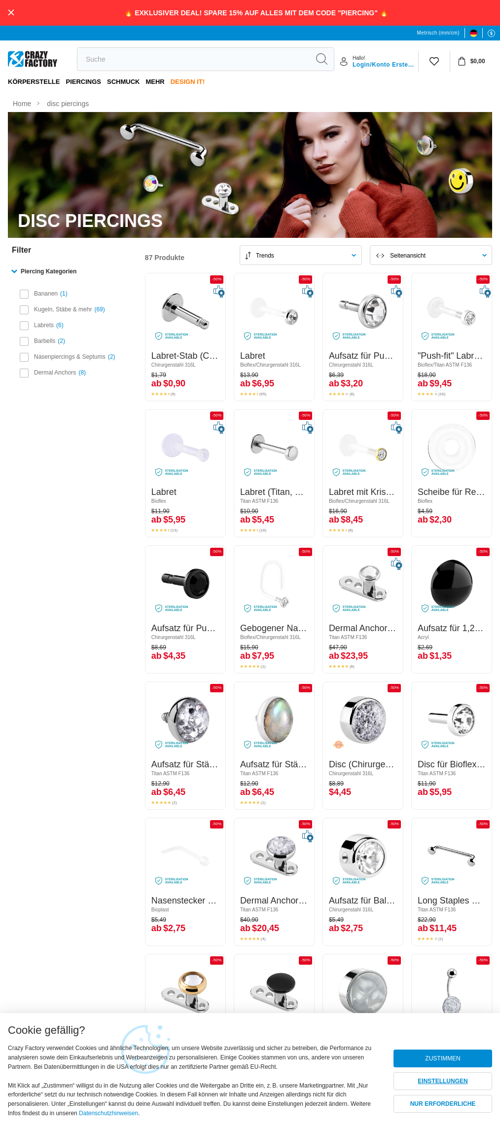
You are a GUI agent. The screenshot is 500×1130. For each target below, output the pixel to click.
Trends (265, 255)
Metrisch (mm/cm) (438, 33)
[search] (193, 59)
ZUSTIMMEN (442, 1058)
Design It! (188, 81)
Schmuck (123, 81)
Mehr (154, 81)
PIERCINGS (83, 81)
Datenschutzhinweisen (108, 1113)
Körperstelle (34, 81)
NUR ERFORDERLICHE (443, 1103)
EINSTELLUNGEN (442, 1081)
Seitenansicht (408, 255)
